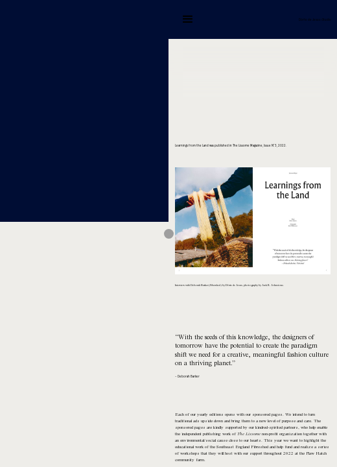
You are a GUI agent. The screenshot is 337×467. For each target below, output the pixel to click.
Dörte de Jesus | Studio (315, 19)
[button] (187, 19)
